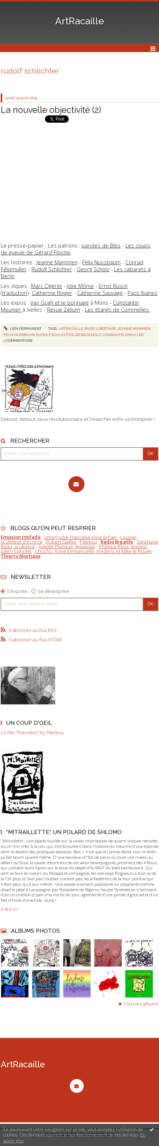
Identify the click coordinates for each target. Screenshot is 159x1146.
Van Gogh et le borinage (59, 302)
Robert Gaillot (61, 541)
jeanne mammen (133, 329)
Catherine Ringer (52, 292)
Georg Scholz (93, 269)
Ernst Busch (113, 285)
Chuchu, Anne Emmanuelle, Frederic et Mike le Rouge (93, 551)
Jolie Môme (80, 285)
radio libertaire (100, 329)
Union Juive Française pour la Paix (80, 537)
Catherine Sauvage (100, 292)
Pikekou (88, 541)
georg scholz (88, 335)
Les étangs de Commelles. (117, 309)
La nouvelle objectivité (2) (51, 110)
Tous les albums (141, 1003)
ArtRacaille (79, 21)
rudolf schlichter (54, 335)
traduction (14, 292)
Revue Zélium (63, 309)
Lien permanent (23, 329)
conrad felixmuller (123, 335)
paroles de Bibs (101, 245)
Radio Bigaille (117, 541)
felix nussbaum (19, 335)
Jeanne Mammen (57, 262)
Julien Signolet (16, 551)
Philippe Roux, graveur (123, 546)
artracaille (71, 329)
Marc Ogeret (46, 285)
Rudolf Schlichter (51, 269)
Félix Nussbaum (101, 262)
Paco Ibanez (142, 292)
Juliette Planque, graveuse (67, 546)
